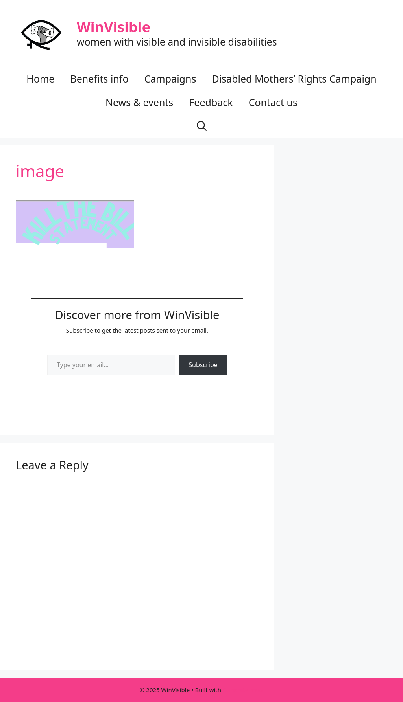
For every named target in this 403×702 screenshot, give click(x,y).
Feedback (211, 102)
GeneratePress (243, 690)
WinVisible (113, 27)
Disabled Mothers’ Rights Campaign (294, 78)
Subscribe (203, 364)
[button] (201, 126)
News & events (139, 102)
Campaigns (170, 78)
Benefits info (99, 78)
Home (40, 78)
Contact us (273, 102)
